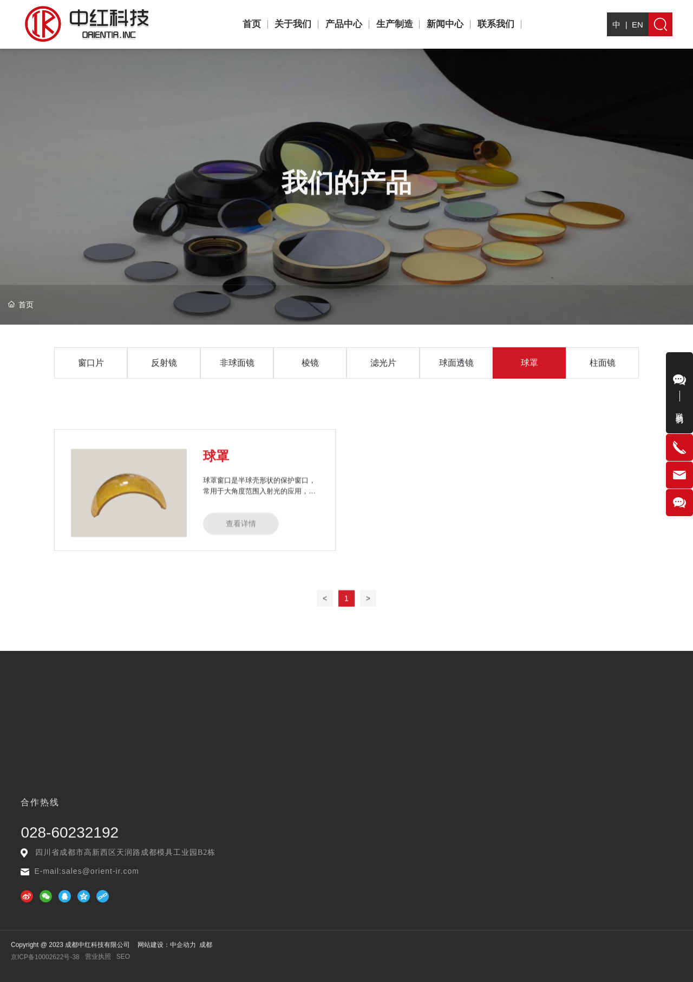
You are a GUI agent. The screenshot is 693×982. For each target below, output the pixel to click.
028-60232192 (70, 841)
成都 (205, 950)
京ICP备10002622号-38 (45, 960)
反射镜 (164, 377)
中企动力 (183, 950)
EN (637, 30)
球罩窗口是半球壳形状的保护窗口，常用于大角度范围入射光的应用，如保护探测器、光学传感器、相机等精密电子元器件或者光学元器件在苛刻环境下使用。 (259, 565)
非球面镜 (237, 377)
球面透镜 (456, 377)
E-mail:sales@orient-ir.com (86, 871)
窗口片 (91, 377)
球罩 (529, 377)
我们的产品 (346, 200)
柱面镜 (603, 377)
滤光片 (383, 377)
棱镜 (310, 377)
